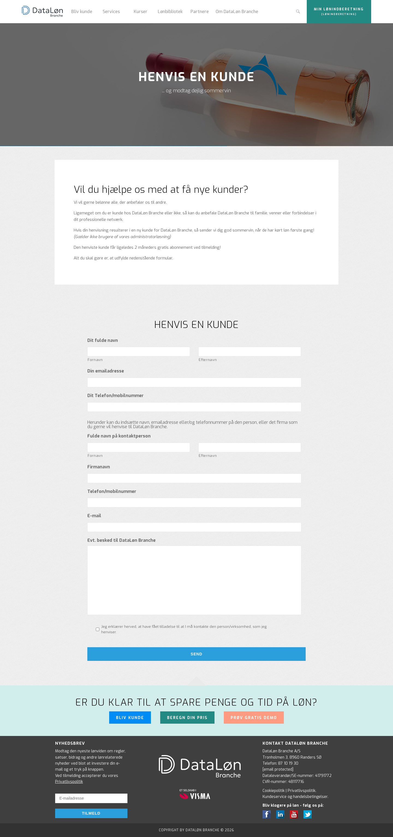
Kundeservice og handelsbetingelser (295, 796)
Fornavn (95, 360)
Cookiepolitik (274, 790)
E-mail (94, 516)
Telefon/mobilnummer (111, 491)
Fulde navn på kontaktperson (119, 436)
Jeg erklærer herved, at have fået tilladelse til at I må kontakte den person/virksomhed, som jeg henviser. (184, 629)
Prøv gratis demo (254, 717)
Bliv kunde (81, 11)
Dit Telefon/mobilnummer (115, 395)
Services (111, 11)
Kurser (140, 11)
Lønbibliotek (170, 11)
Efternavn (208, 360)
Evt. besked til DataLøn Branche (121, 540)
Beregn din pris (187, 717)
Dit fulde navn (102, 340)
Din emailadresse (105, 371)
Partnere (199, 11)
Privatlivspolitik (69, 781)
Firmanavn (98, 467)
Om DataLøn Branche (237, 11)
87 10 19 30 (288, 763)
